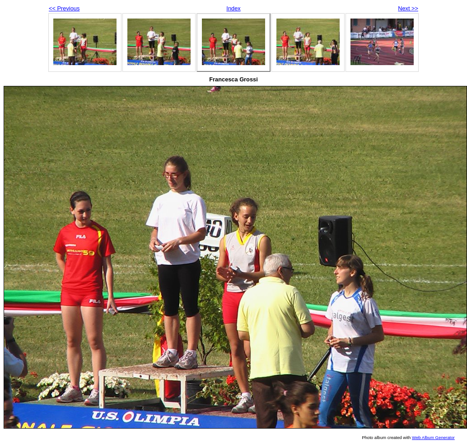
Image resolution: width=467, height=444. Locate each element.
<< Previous (64, 8)
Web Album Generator (433, 437)
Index (233, 8)
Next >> (408, 8)
